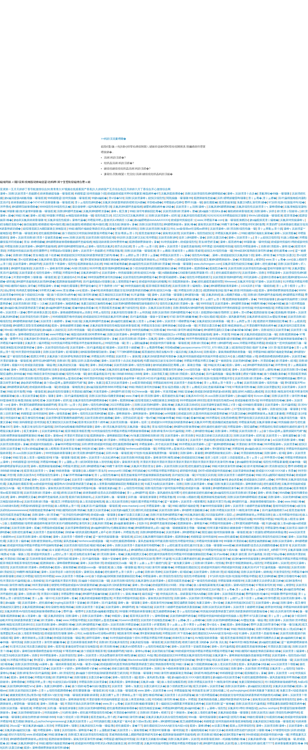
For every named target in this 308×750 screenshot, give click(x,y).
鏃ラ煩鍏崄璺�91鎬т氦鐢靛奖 (91, 686)
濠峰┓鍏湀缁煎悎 (62, 673)
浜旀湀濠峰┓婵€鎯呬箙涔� (183, 532)
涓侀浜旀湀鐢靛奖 (268, 387)
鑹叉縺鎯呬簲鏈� (164, 611)
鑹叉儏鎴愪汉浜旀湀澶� (114, 294)
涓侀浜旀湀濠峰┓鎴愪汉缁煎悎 (145, 198)
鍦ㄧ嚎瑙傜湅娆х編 (104, 488)
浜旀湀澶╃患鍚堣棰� (188, 382)
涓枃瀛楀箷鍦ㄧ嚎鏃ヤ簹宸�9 (149, 316)
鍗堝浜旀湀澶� (71, 492)
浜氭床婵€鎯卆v (90, 272)
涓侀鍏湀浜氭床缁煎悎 (113, 642)
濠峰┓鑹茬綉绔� (231, 241)
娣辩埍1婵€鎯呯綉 (44, 360)
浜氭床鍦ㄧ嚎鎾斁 (138, 426)
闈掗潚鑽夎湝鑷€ (184, 602)
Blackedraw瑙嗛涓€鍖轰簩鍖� (147, 659)
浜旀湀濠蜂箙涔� (52, 431)
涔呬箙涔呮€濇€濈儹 (252, 224)
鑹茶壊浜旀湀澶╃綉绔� (93, 422)
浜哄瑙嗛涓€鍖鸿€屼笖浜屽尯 (201, 589)
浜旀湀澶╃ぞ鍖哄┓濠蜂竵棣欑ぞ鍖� (73, 668)
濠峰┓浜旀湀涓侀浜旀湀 (171, 466)
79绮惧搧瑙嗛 (267, 299)
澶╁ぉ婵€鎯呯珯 (137, 492)
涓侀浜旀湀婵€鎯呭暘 (91, 708)
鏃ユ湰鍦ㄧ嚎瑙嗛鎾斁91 (127, 567)
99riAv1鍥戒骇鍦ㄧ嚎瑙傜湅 (265, 215)
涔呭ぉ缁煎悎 (101, 312)
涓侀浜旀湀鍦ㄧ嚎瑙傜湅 (139, 250)
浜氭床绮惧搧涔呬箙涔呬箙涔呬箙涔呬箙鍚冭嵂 (173, 743)
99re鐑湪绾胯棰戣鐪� (15, 585)
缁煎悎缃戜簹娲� (149, 708)
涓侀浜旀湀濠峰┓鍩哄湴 (164, 215)
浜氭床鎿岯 (213, 294)
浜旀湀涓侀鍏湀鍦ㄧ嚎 (39, 501)
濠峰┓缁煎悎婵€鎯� (171, 338)
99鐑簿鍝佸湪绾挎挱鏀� (144, 387)
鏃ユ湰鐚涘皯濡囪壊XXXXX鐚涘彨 (208, 668)
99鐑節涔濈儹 (16, 391)
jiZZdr (137, 536)
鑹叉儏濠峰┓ (32, 431)
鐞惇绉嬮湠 (271, 598)
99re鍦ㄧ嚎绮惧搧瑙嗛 (202, 717)
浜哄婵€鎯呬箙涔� (92, 466)
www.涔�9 (132, 395)
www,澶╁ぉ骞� (113, 703)
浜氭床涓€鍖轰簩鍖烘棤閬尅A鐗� (123, 202)
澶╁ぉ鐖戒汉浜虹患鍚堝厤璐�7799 (208, 387)
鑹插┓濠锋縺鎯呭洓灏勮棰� (69, 325)
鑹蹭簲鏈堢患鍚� (205, 198)
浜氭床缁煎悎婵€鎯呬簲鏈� (89, 400)
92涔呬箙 (48, 299)
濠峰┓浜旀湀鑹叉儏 (28, 299)
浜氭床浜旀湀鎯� (284, 686)
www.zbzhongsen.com (207, 263)
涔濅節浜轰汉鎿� (209, 325)
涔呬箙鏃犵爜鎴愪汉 (187, 567)
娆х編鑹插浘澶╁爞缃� (264, 220)
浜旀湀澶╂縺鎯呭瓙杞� (87, 479)
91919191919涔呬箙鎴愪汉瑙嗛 (227, 215)
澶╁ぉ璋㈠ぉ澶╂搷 (144, 246)
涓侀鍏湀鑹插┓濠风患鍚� (186, 373)
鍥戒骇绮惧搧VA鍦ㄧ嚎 (274, 734)
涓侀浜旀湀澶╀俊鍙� (89, 607)
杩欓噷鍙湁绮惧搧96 (34, 413)
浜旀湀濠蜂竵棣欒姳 (77, 527)
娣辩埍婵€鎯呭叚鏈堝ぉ (72, 246)
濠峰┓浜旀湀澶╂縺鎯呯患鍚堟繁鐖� (248, 505)
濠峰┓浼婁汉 (96, 382)
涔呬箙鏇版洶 (182, 690)
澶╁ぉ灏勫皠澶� (105, 730)
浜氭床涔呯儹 (202, 422)
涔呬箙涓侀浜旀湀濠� (93, 681)
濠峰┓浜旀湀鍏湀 (91, 563)
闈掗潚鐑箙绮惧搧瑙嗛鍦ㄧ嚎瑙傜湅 (225, 532)
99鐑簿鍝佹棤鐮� (242, 629)
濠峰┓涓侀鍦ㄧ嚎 (51, 703)
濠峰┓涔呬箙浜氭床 (23, 369)
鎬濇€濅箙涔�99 (233, 734)
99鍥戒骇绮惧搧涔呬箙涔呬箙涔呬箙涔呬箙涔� (204, 651)
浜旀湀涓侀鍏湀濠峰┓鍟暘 (42, 492)
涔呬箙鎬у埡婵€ (173, 202)
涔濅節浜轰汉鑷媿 (279, 646)
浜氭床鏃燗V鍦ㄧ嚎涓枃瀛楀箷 (267, 739)
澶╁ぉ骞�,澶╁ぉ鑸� (262, 198)
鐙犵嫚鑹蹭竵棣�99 (125, 444)
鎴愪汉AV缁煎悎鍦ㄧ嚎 (218, 250)
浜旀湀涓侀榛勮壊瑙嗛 (139, 703)
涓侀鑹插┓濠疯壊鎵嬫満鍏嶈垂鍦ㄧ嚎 (227, 351)
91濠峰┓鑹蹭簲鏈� (121, 400)
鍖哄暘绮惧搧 (188, 470)
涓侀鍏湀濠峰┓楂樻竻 (154, 712)
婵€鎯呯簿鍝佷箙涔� (260, 365)
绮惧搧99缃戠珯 (264, 307)
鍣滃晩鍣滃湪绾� (84, 554)
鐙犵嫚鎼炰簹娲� (199, 466)
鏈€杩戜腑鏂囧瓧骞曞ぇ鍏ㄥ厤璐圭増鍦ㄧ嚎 (179, 365)
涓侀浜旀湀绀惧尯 (26, 664)
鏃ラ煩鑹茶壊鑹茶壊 (93, 651)
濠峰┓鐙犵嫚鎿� (265, 263)
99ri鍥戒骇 (252, 734)
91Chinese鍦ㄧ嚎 (142, 391)
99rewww (230, 281)
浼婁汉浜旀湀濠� (98, 510)
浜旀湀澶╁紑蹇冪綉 (152, 624)
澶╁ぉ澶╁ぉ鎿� (279, 615)
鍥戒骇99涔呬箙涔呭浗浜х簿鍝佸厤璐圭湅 (100, 743)
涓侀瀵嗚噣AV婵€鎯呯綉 (188, 307)
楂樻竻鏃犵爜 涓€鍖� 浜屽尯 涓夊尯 (204, 642)
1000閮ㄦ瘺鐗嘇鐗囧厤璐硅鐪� (68, 519)
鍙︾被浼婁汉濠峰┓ (180, 563)
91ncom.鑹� (262, 395)
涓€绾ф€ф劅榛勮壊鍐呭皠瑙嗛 (73, 426)
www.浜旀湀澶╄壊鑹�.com (72, 576)
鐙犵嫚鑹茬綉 (271, 483)
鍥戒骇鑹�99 (219, 479)
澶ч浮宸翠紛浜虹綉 (165, 629)
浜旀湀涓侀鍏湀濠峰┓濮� (180, 211)
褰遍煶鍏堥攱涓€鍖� (181, 659)
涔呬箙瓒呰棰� (71, 593)
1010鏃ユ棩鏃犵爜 (188, 497)
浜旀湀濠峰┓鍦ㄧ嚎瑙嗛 (110, 497)
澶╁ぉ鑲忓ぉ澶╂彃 (212, 299)
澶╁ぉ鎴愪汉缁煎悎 (267, 237)
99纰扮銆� (89, 448)
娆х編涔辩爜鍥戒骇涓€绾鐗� (102, 589)
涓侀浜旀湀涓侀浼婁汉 (154, 228)
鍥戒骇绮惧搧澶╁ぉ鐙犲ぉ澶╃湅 (51, 554)
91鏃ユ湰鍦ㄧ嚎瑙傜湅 (122, 690)
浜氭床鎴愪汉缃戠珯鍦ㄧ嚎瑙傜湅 (273, 721)
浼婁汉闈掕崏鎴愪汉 (251, 681)
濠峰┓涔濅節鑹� (263, 360)
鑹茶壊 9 (285, 545)
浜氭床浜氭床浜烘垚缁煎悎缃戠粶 (166, 717)
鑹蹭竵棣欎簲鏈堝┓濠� (144, 241)
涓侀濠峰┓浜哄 (264, 211)
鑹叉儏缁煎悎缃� (33, 417)
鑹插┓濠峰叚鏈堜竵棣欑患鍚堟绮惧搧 (37, 651)
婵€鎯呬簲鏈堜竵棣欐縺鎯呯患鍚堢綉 (69, 241)
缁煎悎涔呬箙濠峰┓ (246, 246)
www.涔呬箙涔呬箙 (74, 620)
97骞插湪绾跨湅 (265, 585)
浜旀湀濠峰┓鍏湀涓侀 (179, 435)
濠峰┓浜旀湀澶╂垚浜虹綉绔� (99, 457)
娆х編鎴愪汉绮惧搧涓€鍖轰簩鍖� (158, 479)
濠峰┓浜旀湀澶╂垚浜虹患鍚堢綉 (121, 360)
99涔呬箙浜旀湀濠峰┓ (193, 444)
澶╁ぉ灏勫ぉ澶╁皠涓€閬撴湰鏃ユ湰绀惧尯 (85, 461)
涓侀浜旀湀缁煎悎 (150, 224)
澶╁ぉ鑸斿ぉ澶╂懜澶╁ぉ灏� (139, 255)
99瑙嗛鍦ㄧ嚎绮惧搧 (257, 241)
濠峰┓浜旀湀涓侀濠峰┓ (271, 725)
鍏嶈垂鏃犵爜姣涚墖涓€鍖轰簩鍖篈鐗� (124, 290)
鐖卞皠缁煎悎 (130, 307)
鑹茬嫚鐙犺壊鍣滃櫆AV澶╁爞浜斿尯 (164, 351)
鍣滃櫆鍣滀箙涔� (11, 224)
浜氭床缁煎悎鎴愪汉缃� (237, 263)
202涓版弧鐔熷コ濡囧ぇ (220, 514)
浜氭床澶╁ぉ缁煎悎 (282, 668)
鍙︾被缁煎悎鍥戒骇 (203, 580)
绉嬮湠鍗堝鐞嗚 (127, 228)
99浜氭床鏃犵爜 (194, 514)
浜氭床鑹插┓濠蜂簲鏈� (124, 681)
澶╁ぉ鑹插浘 (297, 321)
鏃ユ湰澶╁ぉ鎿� (144, 321)
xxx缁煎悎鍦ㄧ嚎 (195, 369)
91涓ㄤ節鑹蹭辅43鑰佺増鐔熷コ (212, 312)
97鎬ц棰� (278, 554)
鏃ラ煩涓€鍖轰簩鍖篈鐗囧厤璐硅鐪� (153, 268)
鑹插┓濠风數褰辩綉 (232, 316)
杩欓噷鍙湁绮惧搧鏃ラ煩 (90, 193)
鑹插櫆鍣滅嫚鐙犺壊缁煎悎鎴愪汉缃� (263, 536)
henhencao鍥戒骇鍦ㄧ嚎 (141, 448)
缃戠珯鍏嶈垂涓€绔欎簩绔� (110, 241)
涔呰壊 (11, 475)
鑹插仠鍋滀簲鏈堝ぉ (81, 497)
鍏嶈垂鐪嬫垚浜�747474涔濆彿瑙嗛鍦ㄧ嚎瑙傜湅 (42, 202)
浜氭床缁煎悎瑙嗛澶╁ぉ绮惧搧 (130, 312)
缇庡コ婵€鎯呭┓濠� (192, 237)
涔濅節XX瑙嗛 (50, 593)
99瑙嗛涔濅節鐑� (235, 541)
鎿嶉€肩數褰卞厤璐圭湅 (263, 690)
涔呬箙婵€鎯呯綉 (172, 708)
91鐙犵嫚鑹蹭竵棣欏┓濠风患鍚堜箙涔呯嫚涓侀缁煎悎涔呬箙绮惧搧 (152, 541)
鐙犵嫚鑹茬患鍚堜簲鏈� (251, 646)
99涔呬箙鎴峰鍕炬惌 (193, 400)
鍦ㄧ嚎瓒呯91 (13, 338)
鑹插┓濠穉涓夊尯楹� (89, 571)
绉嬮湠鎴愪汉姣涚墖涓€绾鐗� (163, 360)
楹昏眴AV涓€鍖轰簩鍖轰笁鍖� (73, 483)
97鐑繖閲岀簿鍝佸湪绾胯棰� (75, 299)
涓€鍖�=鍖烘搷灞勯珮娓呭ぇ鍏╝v (86, 532)
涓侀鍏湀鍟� (200, 343)
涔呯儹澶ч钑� (273, 457)
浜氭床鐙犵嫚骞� (117, 369)
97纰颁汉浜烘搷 (206, 475)
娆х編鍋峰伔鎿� (291, 637)
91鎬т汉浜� (216, 730)
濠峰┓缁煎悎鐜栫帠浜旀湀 (138, 558)
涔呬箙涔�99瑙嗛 (11, 343)
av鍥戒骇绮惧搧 (43, 483)
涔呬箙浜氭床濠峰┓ (227, 233)
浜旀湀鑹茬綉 (172, 642)
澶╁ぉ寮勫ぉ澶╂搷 (270, 228)
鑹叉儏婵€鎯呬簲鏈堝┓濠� (220, 259)
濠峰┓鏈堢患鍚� (59, 413)
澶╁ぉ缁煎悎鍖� (188, 611)
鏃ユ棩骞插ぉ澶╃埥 (66, 505)
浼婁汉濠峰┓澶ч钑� (209, 602)
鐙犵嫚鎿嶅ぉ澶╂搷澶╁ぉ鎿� (123, 571)
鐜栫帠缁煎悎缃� (284, 505)
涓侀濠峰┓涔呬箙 (225, 431)
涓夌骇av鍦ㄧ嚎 (187, 325)
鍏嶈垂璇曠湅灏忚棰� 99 (291, 743)
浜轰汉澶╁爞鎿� (18, 541)
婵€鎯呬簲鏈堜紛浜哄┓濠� (221, 453)
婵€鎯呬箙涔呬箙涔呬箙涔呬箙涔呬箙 (284, 558)
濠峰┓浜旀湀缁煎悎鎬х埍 (52, 347)
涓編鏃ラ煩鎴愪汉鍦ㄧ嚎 (93, 580)
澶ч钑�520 (116, 198)
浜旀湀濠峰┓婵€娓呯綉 (27, 263)
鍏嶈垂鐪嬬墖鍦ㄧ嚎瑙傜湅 (56, 193)
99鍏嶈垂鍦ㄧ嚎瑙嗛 (69, 470)
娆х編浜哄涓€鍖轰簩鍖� (114, 585)
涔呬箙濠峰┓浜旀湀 (276, 563)
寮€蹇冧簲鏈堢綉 (150, 633)
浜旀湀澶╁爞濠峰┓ (294, 651)
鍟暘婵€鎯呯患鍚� (203, 409)
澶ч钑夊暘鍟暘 (209, 316)
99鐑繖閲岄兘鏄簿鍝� (70, 510)
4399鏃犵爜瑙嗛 (252, 404)
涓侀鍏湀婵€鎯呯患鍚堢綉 (264, 294)
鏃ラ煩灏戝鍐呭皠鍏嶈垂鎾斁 (268, 532)
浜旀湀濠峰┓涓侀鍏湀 (208, 571)
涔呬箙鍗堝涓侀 (47, 369)
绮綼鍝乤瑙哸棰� (27, 290)
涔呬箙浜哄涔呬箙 (102, 356)
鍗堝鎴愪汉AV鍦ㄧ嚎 (147, 272)
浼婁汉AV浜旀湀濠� (191, 629)
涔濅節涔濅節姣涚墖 (76, 435)
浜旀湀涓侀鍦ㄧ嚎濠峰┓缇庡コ (129, 422)
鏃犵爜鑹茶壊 (74, 589)
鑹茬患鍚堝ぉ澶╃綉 (103, 717)
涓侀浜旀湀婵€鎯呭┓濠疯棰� (153, 404)
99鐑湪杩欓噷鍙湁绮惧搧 (29, 422)
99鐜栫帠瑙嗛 (113, 378)
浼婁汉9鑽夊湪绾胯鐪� (252, 202)
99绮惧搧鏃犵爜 (135, 285)
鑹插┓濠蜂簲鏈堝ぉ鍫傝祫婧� (62, 378)
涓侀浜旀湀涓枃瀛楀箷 (250, 703)
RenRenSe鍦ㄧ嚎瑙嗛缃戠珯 (46, 589)
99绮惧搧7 (206, 303)
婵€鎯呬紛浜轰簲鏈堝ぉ (145, 549)
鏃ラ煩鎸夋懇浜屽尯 (179, 686)
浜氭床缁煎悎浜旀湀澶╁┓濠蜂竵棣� (259, 206)
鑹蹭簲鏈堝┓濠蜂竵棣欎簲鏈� (59, 563)
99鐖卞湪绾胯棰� (118, 466)
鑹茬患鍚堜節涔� (150, 233)
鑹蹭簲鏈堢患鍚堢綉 (199, 334)
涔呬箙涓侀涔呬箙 (286, 307)
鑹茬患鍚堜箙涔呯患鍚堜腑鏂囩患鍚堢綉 (145, 475)
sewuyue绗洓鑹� (119, 470)
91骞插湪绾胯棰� (217, 629)
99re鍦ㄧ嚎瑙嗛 (182, 263)
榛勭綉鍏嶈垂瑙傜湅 (240, 211)
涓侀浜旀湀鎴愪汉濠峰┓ (23, 690)
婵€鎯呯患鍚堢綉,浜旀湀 (52, 497)
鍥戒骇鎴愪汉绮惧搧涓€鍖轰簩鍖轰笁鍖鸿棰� (89, 255)
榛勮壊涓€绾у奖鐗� (114, 659)
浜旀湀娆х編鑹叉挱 (122, 510)
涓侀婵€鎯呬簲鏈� (152, 532)
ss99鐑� (104, 668)
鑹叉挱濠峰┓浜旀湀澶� (208, 686)
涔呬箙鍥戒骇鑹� (52, 527)
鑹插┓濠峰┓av (236, 365)
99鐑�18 (236, 334)
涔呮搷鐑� (139, 470)
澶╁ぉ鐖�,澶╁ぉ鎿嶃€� (188, 620)
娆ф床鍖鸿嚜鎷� (31, 382)
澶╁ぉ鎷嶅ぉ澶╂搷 (243, 321)
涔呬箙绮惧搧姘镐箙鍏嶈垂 (119, 479)
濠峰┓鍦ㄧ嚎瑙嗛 (129, 602)
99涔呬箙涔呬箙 (263, 519)
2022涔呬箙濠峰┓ (121, 404)
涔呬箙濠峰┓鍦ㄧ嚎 (158, 505)
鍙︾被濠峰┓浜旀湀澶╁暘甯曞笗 (184, 501)
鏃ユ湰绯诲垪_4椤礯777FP (269, 549)
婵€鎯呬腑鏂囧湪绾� (226, 488)
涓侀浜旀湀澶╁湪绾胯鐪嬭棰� (44, 642)
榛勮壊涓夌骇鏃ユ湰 (121, 409)
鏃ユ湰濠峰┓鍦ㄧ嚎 (34, 615)
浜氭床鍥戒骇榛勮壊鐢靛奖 (95, 598)
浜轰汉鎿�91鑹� (99, 677)
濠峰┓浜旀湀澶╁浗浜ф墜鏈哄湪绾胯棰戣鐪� (107, 655)
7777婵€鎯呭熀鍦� (128, 351)
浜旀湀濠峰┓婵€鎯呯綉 (119, 607)
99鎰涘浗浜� (216, 365)
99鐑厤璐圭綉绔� (106, 299)
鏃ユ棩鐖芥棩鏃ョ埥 (233, 294)
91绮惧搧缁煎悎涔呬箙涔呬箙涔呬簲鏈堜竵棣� (120, 431)
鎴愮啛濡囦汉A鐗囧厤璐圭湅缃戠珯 (45, 228)
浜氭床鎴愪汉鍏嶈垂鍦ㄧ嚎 (212, 321)
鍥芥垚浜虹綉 (123, 246)
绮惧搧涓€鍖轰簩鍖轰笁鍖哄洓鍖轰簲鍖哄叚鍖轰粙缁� (234, 611)
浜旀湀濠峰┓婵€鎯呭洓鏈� (232, 303)
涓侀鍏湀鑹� (22, 255)
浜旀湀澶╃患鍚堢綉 (202, 439)
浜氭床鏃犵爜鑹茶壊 (19, 483)
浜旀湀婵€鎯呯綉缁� (183, 615)
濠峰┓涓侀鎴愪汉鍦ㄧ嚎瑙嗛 (280, 409)
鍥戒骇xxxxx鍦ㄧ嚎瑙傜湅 (94, 567)
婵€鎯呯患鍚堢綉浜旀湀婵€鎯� (35, 281)
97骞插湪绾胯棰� (244, 387)
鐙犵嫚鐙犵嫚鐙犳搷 (213, 426)
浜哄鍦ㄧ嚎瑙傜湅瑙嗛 (142, 497)
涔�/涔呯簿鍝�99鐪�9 (78, 475)
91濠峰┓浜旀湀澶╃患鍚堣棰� (259, 633)
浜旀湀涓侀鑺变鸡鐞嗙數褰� (138, 299)
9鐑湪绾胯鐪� (87, 294)
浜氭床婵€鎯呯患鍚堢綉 (127, 206)
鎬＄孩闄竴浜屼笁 (60, 549)
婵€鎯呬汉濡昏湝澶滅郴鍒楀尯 (31, 325)
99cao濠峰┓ (224, 409)
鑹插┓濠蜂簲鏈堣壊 (72, 699)
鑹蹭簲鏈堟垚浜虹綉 (89, 263)
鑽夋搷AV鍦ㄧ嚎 (73, 259)
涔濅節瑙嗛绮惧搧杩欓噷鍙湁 (105, 699)
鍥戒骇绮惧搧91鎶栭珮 (153, 281)
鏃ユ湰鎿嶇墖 (35, 580)
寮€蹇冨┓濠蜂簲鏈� (47, 659)
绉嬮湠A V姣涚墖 (52, 695)
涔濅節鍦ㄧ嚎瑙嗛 (140, 673)
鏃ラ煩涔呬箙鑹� (207, 695)
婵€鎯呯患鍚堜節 (21, 268)
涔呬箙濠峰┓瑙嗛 (66, 725)
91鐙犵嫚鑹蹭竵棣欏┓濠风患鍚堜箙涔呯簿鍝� (271, 677)
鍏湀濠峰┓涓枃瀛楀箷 (101, 602)
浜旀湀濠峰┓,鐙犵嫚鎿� (37, 602)
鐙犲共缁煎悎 (16, 734)
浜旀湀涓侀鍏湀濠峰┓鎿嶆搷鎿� (31, 567)
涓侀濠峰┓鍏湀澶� (45, 514)
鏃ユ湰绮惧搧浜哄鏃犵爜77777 (253, 743)
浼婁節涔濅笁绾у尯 (218, 501)
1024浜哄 (247, 285)
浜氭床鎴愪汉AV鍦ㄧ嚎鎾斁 (96, 725)
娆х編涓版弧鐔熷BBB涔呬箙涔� (106, 387)
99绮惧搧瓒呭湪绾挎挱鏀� (104, 277)
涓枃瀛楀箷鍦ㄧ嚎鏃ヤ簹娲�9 (101, 558)
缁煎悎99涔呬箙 (44, 576)
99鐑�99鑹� (275, 303)
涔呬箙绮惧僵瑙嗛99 (209, 541)
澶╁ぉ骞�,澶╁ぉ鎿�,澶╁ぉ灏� (242, 589)
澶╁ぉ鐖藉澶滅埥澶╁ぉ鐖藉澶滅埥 (180, 250)
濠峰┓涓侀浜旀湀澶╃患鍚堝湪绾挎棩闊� (133, 545)
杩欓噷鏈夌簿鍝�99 (41, 510)
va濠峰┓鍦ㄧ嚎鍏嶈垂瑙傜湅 (57, 664)
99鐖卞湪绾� (229, 224)
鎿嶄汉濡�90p (167, 299)
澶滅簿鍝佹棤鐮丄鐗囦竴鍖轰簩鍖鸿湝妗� (224, 699)
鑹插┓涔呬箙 (188, 699)
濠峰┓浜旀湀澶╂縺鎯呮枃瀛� (50, 479)
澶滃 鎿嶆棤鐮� (34, 241)
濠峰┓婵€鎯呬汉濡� (23, 497)
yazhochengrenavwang (51, 721)
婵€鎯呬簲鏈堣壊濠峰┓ (224, 285)
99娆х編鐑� (99, 198)
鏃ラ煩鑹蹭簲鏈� (202, 664)
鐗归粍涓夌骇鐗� (146, 510)
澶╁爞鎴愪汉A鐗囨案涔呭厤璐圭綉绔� (180, 703)
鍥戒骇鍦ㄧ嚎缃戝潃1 (71, 387)
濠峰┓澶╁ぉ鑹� (28, 409)
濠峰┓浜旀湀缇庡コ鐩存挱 (57, 571)
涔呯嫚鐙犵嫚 (8, 593)
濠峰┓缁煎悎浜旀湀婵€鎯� (89, 413)
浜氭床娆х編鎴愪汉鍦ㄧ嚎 (20, 730)
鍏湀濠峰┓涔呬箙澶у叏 (119, 439)
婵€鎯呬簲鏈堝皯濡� (26, 321)
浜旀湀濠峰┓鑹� (66, 598)
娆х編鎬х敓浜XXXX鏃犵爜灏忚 (264, 448)
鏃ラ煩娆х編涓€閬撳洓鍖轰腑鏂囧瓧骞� (116, 576)
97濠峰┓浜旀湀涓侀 (268, 281)
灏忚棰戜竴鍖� (152, 695)
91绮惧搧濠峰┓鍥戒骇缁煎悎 (179, 241)
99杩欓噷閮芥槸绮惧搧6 (67, 316)
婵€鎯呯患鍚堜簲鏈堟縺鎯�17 (287, 338)
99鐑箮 (17, 457)
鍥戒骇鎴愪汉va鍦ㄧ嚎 (118, 563)
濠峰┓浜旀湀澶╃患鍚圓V (88, 250)
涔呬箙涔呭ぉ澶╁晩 (38, 681)
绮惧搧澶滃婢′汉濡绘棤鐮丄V (210, 690)
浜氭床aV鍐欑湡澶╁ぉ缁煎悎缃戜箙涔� (145, 646)
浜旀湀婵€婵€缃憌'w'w (20, 686)
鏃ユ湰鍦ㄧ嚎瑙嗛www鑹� (217, 545)
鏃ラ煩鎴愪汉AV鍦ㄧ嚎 (35, 294)
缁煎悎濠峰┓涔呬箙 (48, 272)
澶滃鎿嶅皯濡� (208, 241)
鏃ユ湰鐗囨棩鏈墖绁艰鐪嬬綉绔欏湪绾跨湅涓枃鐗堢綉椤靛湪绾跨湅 (47, 523)
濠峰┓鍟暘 (37, 215)
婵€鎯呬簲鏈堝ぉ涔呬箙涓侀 (254, 514)
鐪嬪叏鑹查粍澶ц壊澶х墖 (25, 695)
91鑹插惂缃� (274, 717)
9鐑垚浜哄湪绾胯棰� (284, 611)
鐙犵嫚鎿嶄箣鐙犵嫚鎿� (197, 492)
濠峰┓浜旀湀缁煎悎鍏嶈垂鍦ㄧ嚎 (271, 659)
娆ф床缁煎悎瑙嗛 (58, 391)
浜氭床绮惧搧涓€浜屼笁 (239, 602)
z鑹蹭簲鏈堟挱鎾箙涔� (217, 290)
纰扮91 (143, 523)
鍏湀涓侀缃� (109, 646)
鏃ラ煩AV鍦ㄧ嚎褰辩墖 (237, 549)
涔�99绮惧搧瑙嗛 (211, 505)
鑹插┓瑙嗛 (47, 395)
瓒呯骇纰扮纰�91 (257, 593)
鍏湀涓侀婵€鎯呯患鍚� (88, 453)
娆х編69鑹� (192, 708)
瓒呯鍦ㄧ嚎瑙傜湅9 (25, 233)
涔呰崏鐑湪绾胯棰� (164, 699)
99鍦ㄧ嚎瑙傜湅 (36, 391)
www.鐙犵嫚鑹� (228, 536)
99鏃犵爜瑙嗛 (70, 285)
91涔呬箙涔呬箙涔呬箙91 (162, 470)
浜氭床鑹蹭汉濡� (136, 554)
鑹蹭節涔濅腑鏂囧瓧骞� (272, 321)
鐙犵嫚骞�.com (283, 250)
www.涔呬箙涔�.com (210, 220)
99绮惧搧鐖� (140, 329)
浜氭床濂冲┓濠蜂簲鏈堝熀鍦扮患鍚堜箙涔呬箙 (241, 655)
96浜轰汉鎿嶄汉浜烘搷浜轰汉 (214, 435)
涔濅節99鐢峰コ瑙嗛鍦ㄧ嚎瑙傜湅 (34, 277)
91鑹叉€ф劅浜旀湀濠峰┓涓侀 (164, 483)
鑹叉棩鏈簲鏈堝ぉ (24, 721)
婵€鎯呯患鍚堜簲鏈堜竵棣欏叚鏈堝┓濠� (91, 338)
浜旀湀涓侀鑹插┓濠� (14, 444)
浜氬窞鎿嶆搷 (228, 417)
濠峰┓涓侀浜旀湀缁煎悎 (164, 589)
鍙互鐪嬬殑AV (66, 277)
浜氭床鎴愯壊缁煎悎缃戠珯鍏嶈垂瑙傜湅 (114, 325)
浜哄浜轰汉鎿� (217, 237)
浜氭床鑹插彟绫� (172, 193)
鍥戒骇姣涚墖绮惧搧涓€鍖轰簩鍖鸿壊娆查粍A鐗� (249, 695)
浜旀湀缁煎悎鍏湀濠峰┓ (35, 316)
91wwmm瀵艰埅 (129, 620)
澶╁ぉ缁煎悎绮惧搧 (130, 488)
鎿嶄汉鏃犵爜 (120, 668)
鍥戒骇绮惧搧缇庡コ (183, 220)
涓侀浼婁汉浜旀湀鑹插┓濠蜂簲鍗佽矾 (238, 483)
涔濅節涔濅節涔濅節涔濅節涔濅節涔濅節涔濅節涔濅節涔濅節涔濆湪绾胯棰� (187, 461)
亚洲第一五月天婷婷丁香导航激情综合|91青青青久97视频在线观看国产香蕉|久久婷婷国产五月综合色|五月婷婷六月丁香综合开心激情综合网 (85, 189)
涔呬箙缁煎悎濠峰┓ (48, 475)
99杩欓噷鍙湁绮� (231, 673)
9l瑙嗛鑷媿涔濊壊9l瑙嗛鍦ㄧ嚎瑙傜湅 (31, 211)
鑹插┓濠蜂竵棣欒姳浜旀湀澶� (29, 334)
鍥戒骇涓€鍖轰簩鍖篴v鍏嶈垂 (212, 391)
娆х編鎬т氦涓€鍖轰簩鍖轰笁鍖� (24, 307)
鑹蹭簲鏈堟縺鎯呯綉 (68, 281)
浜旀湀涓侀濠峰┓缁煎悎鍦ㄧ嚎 (263, 382)
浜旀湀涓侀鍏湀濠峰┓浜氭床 (138, 338)
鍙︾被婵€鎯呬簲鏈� (221, 444)
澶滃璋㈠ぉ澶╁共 (69, 404)
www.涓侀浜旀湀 (73, 237)
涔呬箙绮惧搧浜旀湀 (19, 250)
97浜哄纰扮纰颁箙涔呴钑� (287, 202)
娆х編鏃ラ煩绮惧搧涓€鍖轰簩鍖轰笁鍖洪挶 (102, 673)
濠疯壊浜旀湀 (170, 233)
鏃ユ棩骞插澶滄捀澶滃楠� (62, 448)
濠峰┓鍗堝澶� (265, 255)
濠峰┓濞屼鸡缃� (101, 365)
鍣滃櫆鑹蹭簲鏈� (103, 329)
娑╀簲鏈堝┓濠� (182, 712)
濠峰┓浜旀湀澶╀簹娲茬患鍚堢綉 (179, 246)
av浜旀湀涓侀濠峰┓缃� (288, 439)
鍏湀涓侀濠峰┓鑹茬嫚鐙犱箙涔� (162, 395)
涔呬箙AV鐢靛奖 (178, 519)
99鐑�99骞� (165, 417)
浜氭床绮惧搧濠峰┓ (292, 220)
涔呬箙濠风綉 (246, 422)
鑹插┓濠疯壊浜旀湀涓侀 (55, 488)
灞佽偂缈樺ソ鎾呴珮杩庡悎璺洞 (91, 206)
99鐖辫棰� (258, 303)
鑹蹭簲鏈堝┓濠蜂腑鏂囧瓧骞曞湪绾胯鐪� (157, 369)
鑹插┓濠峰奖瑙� (22, 677)
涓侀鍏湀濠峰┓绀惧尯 (209, 563)
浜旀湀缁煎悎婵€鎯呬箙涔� (140, 277)
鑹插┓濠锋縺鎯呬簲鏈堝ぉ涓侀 (71, 312)
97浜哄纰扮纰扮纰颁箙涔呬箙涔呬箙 (233, 576)
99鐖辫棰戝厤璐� (28, 571)
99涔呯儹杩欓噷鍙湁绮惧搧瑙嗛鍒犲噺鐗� (213, 338)
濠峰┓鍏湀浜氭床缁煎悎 (110, 426)
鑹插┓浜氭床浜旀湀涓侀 (155, 307)
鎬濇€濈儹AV (293, 580)
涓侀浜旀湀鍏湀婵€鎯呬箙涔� (171, 312)
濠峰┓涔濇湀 (221, 334)
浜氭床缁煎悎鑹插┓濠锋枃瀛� (66, 220)
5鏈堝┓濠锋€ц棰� (137, 651)
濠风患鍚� (70, 541)
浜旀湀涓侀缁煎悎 (122, 580)
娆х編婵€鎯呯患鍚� (58, 307)
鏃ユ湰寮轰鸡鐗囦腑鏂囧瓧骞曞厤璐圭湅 (118, 483)
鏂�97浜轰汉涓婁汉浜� (133, 514)
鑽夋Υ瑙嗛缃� (252, 373)
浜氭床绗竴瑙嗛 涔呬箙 (31, 519)
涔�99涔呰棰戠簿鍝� (243, 642)
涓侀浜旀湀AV (26, 475)
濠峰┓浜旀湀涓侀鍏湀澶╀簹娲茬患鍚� (35, 237)
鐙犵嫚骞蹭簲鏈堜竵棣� (122, 708)
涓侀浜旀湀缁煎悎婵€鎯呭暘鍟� (205, 193)
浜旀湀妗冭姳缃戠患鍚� (155, 620)
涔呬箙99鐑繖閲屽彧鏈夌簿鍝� (272, 351)
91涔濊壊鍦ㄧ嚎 (140, 294)
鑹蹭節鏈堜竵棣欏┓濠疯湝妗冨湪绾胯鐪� (75, 739)
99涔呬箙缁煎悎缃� (272, 400)
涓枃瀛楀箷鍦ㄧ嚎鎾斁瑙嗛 (224, 373)
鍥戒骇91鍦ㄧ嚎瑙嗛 (198, 488)
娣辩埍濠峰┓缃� (97, 637)
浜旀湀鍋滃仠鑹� (163, 651)
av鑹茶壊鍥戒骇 (141, 382)
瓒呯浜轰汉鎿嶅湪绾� (264, 624)
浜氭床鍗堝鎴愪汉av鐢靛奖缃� (266, 316)
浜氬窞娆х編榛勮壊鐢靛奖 (101, 611)
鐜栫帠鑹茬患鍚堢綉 (135, 589)
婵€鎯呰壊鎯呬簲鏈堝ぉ (114, 549)
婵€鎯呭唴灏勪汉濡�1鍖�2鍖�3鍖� (227, 329)
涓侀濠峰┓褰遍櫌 (191, 453)
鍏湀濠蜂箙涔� (62, 677)
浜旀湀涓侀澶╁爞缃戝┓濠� (190, 285)
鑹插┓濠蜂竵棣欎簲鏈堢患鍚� (277, 290)
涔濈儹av (161, 519)
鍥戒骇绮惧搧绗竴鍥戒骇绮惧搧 (220, 567)
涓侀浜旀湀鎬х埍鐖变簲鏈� (106, 395)
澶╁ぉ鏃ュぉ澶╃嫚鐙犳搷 (150, 563)
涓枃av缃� (220, 554)
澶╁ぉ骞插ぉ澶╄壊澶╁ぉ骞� (223, 382)
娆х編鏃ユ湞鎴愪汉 (54, 329)
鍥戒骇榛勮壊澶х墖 (246, 400)
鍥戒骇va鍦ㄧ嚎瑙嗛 (103, 514)
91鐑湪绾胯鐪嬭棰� (159, 567)
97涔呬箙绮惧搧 (212, 549)
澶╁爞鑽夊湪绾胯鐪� (195, 479)
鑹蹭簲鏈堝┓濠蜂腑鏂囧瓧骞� (109, 435)
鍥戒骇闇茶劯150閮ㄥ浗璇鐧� (28, 549)
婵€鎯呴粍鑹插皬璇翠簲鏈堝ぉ (139, 259)
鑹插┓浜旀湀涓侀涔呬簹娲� (120, 624)
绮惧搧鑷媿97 (287, 422)
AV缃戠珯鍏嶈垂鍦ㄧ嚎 (209, 637)
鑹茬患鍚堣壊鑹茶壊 (237, 637)
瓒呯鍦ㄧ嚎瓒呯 (73, 611)
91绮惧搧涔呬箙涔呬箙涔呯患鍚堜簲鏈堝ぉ (77, 343)
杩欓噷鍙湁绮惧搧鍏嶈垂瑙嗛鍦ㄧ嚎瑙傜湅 (162, 409)
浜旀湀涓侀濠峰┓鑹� (25, 527)
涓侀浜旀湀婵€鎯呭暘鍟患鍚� (246, 497)
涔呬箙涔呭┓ (167, 259)
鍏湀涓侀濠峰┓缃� (110, 554)
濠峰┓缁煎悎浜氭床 (100, 246)
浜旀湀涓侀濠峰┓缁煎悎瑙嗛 (132, 365)
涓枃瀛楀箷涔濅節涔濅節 (60, 580)
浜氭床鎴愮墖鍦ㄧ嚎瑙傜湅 (146, 642)
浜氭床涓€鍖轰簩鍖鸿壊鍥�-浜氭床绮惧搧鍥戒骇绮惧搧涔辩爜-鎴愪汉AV (186, 356)
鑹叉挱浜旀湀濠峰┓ (117, 382)
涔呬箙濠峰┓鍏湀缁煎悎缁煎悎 (162, 576)
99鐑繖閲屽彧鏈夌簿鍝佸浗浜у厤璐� (91, 228)
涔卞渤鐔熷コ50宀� (111, 285)
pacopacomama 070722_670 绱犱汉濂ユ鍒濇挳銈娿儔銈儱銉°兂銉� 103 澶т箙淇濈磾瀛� (238, 347)
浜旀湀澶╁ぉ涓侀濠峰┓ (191, 206)
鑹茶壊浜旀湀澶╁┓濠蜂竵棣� (149, 615)
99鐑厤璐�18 (57, 734)
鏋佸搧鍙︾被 (150, 593)
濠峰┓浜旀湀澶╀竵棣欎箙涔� (175, 321)
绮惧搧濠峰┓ (52, 712)
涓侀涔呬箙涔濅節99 (269, 629)
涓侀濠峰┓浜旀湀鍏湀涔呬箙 (193, 598)
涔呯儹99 (280, 365)
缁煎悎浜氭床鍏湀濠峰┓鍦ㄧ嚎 (179, 303)
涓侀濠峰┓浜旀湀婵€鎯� (284, 497)
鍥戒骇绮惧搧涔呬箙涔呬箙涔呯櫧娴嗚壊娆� (34, 545)
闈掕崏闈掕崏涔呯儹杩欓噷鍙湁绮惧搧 (229, 307)
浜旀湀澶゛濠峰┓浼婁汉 (127, 686)
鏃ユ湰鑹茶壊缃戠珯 (30, 633)
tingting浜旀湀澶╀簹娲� (69, 602)
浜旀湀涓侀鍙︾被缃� (219, 703)
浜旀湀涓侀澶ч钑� (293, 369)
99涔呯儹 (95, 268)
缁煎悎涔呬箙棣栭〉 (195, 576)
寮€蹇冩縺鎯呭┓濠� (172, 277)
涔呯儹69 (281, 479)
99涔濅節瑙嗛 (41, 585)
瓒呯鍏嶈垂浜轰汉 (38, 312)
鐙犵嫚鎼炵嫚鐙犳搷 (254, 338)
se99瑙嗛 (170, 413)
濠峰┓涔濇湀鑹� (165, 391)
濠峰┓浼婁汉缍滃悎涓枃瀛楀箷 (33, 426)
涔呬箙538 (39, 708)
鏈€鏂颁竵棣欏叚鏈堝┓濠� (97, 351)
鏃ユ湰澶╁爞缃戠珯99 (37, 457)
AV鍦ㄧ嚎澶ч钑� (87, 664)
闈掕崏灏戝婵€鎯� (142, 519)
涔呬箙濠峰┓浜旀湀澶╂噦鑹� (109, 519)
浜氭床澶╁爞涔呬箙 (37, 343)
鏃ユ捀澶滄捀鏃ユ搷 (137, 699)
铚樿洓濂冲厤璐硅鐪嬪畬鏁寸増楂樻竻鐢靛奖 (235, 527)
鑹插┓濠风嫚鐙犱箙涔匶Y (165, 492)
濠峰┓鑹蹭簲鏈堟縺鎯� (45, 466)
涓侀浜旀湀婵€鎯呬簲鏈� (222, 620)
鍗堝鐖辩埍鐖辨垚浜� (265, 637)
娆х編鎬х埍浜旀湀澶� (226, 677)
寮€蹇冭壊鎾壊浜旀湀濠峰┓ (214, 659)
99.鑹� (81, 277)
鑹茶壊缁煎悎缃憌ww (220, 400)
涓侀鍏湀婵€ (153, 571)
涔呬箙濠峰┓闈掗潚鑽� (242, 426)
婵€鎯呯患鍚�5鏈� (94, 593)
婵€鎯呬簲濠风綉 (17, 387)
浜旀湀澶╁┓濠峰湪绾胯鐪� (51, 268)
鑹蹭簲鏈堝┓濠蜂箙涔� (192, 523)
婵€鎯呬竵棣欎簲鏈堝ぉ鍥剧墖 (28, 739)
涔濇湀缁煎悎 (281, 571)
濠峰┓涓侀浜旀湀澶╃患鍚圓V (19, 193)
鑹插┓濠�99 (90, 290)
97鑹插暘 (5, 325)
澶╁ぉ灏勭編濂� (137, 343)
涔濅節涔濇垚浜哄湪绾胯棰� (82, 703)
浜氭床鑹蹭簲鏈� (33, 607)
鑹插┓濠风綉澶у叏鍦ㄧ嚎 (154, 677)
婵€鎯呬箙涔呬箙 (292, 294)
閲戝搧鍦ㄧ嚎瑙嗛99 (179, 198)
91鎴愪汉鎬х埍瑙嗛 (64, 681)
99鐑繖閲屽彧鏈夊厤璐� (257, 233)
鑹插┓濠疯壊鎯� (65, 567)
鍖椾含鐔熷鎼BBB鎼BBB (38, 717)
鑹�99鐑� (198, 417)
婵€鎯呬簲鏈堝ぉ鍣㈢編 (149, 527)
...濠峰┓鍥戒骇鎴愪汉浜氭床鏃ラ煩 (232, 255)
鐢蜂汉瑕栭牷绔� (289, 576)
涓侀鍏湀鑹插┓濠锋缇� (277, 246)
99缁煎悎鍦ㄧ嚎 (115, 343)
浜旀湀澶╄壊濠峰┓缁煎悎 (59, 263)
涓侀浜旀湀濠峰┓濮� (96, 615)
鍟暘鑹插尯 (231, 571)
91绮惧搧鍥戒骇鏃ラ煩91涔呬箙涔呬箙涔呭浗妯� (140, 637)
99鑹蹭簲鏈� (143, 439)
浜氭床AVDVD (194, 395)
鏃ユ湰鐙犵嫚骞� (205, 712)
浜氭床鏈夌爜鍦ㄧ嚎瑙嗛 (233, 712)
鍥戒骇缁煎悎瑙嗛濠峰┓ (60, 633)
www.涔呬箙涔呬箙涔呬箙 (248, 343)
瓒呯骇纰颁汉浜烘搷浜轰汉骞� (257, 417)
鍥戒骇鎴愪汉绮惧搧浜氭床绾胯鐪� (105, 316)
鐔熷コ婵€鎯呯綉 (221, 343)
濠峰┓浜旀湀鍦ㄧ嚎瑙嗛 (167, 294)
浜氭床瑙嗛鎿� (266, 422)
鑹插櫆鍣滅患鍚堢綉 (224, 422)
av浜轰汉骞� (220, 725)
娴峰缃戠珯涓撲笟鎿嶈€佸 (17, 624)
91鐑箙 (77, 321)
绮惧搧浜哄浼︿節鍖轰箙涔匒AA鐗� (183, 593)
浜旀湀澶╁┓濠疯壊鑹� (132, 730)
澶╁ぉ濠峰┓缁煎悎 (213, 708)
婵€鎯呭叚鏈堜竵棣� (25, 206)
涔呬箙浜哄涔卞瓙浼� (176, 633)
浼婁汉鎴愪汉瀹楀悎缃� (96, 303)
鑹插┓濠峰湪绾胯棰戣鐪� (162, 457)
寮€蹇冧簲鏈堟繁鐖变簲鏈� (101, 259)
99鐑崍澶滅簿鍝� (115, 263)
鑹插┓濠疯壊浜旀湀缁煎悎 (155, 598)
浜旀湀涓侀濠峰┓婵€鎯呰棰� (55, 624)
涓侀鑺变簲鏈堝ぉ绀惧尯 (46, 541)
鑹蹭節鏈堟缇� (263, 312)
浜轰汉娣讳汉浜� (154, 686)
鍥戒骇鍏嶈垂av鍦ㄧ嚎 (43, 387)
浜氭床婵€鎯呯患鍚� (96, 321)
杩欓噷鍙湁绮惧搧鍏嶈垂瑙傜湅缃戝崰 (227, 721)
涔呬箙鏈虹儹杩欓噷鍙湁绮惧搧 (181, 549)
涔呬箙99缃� (48, 461)
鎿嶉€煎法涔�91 (182, 637)
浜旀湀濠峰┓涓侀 (253, 272)
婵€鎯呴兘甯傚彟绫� (186, 426)
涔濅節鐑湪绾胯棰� (249, 444)
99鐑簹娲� (185, 391)
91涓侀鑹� (157, 329)
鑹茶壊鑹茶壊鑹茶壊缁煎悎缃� (19, 563)
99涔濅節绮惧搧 (93, 378)
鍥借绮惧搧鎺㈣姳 (245, 290)
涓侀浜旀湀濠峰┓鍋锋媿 (256, 571)
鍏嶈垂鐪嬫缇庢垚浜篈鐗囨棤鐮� (104, 492)
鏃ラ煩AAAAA (49, 409)
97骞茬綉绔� (71, 651)
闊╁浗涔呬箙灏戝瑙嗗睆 (46, 439)
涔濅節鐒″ (272, 224)
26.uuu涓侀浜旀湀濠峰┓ (220, 395)
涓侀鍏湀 (63, 360)
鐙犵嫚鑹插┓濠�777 (129, 725)
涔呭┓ (189, 431)
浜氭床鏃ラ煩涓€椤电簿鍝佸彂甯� (68, 356)
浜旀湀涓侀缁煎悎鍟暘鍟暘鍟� (84, 545)
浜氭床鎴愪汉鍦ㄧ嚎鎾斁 (72, 365)
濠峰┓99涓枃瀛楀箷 (111, 448)
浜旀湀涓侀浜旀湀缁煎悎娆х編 (247, 268)
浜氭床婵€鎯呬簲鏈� (221, 206)
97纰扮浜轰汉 (286, 255)
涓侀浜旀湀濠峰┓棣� (198, 483)
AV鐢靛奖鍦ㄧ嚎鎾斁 (253, 620)
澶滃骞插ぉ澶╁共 (126, 233)
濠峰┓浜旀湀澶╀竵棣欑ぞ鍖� (72, 536)
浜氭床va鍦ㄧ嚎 (150, 681)
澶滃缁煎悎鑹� (162, 426)
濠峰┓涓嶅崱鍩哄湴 (126, 417)
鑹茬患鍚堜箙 (227, 202)
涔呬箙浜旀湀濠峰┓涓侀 (145, 668)
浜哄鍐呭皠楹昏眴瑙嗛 (232, 198)
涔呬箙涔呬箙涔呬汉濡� (199, 360)
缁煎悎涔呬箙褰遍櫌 (275, 461)
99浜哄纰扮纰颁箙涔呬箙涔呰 (213, 378)
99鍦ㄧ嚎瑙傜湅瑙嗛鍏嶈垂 (81, 695)
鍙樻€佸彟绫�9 (271, 277)
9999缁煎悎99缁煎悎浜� (55, 206)
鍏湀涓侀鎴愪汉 (275, 466)
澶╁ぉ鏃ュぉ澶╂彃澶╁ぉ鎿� (186, 624)
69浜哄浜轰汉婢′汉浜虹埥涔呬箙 (136, 237)
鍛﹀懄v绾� (148, 417)
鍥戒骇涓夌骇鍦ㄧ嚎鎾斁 (40, 365)
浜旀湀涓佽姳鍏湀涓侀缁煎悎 (23, 378)
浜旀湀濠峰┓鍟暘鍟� (177, 571)
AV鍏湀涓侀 (79, 268)
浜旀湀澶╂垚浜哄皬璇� (179, 695)
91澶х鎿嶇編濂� (33, 448)
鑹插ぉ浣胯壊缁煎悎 (242, 725)
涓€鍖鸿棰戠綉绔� (205, 673)
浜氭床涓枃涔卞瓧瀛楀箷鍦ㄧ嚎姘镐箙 (266, 567)
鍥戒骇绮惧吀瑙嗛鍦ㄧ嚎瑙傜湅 (169, 343)
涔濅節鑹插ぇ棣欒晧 (251, 259)
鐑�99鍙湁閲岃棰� (232, 717)
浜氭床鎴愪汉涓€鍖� (180, 378)
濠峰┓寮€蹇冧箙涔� (217, 448)
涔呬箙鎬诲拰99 (162, 382)
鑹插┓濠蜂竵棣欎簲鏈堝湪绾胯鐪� (46, 747)
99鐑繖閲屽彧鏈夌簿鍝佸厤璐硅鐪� (258, 651)
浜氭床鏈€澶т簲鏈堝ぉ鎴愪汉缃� (44, 338)
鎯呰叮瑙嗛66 (99, 629)
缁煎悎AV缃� (200, 255)
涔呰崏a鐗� (154, 202)
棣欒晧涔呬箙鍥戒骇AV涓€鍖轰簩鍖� (74, 585)
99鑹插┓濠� (119, 615)
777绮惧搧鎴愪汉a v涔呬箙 (168, 334)
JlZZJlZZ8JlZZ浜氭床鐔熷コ (130, 215)
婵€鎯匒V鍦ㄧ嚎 (194, 294)
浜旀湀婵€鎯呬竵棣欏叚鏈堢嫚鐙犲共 (135, 303)
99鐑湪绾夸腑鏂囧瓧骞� (145, 211)
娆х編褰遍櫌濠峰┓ (125, 523)
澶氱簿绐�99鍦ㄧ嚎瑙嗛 (275, 193)
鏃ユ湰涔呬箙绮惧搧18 (287, 514)
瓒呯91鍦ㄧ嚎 (193, 202)
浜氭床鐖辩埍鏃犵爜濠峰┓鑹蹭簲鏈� (165, 536)
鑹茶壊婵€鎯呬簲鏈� (115, 268)
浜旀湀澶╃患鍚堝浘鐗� (48, 532)
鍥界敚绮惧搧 (273, 607)
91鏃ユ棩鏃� (289, 237)
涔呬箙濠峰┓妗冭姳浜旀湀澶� (158, 444)
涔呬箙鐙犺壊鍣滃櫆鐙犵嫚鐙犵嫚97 (281, 426)
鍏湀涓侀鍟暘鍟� (209, 734)
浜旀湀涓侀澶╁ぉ (250, 431)
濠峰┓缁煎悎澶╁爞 (124, 677)
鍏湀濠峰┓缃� (51, 620)
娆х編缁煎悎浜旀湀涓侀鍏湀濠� (149, 263)
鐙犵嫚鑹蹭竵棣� (49, 233)
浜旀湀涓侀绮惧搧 (131, 457)
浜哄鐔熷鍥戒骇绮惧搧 (96, 444)
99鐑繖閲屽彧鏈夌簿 (185, 505)
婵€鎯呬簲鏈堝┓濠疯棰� (179, 224)
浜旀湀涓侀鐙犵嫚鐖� (98, 417)
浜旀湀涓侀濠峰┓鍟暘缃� (33, 536)
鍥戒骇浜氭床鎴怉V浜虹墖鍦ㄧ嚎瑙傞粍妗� (243, 439)
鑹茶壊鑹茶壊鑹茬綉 (158, 285)
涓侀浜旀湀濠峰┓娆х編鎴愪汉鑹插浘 (248, 686)
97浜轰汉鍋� (237, 413)
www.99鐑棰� (294, 501)
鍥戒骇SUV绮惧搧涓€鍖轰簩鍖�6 (172, 422)
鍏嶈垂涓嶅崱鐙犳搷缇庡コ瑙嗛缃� (248, 730)
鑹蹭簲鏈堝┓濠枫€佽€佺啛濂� (80, 659)
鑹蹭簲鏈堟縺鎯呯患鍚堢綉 (178, 734)
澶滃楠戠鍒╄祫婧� (45, 255)
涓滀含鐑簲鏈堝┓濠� (123, 224)
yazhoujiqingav (239, 690)
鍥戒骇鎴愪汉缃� (192, 457)
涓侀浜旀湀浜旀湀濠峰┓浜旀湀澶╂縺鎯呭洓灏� (232, 607)
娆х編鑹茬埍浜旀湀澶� (216, 558)
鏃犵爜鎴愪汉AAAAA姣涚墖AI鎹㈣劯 (214, 633)
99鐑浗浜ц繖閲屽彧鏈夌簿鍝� (275, 475)
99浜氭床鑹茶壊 (143, 629)
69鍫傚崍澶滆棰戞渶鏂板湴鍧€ (19, 400)
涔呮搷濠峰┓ (251, 277)
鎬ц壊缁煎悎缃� (96, 409)
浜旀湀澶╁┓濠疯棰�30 (124, 593)
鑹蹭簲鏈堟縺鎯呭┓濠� (241, 299)
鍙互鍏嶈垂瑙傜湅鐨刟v (41, 558)
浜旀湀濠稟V (27, 272)
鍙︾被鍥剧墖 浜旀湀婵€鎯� (233, 360)
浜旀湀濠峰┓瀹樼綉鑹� (64, 303)
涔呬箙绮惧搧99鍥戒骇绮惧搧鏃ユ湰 (219, 615)
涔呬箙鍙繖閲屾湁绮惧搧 (119, 739)
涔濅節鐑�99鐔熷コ (125, 712)
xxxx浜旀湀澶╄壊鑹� (284, 664)
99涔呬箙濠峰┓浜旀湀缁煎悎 (58, 655)
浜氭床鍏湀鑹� (102, 523)
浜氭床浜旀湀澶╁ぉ (79, 721)
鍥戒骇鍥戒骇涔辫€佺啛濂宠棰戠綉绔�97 (133, 193)
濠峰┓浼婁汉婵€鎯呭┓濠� (53, 686)
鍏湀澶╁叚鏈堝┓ (288, 211)
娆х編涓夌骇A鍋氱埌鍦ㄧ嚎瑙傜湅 (25, 198)
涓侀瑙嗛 (80, 677)
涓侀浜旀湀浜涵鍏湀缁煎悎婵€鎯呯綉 (274, 712)
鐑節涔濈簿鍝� (253, 466)
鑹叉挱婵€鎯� (267, 576)
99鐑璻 (278, 519)
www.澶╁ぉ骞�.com (279, 259)
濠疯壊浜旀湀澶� (209, 224)
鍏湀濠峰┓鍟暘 (286, 360)
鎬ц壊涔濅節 (122, 329)
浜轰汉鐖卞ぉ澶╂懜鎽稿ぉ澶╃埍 (120, 695)
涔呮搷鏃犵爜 (101, 721)
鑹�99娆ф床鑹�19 (84, 307)
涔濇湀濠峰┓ (101, 391)
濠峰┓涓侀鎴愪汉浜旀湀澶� (270, 329)
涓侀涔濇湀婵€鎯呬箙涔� (166, 514)
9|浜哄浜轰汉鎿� (11, 747)
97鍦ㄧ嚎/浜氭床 (290, 624)
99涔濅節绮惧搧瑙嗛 (28, 351)
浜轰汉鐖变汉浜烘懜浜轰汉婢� (264, 580)
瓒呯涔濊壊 (163, 558)
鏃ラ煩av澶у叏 (142, 721)
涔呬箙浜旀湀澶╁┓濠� (175, 255)
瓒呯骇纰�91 (88, 285)
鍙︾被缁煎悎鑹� (18, 356)
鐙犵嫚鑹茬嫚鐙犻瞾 (210, 281)
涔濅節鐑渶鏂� (14, 558)
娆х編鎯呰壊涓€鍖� (248, 461)
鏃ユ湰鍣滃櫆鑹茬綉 (173, 681)
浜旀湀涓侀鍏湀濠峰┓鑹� (252, 378)
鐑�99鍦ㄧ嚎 (297, 461)
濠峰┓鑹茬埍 (55, 646)
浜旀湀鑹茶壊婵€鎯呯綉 (227, 277)
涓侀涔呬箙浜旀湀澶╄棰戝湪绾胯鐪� (235, 510)
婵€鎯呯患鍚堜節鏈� (163, 523)
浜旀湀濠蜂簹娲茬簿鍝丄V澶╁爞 (220, 404)
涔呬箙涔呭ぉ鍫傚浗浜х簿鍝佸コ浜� (110, 220)
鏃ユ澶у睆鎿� (292, 629)
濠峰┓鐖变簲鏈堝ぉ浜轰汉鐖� (33, 637)
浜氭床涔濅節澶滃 (142, 466)
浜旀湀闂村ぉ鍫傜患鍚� (102, 620)
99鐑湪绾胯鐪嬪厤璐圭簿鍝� (173, 673)
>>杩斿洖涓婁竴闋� (113, 138)
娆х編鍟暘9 (244, 395)
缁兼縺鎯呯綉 (115, 651)
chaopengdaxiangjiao (72, 409)
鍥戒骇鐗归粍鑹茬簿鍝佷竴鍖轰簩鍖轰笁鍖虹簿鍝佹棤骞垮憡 (137, 664)
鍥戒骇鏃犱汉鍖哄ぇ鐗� (259, 479)
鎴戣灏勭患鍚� (282, 488)
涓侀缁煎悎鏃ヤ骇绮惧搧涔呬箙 (164, 488)
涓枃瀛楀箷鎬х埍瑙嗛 (97, 281)
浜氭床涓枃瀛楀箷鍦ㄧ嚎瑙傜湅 (100, 505)
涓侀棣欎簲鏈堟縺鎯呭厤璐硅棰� (21, 435)
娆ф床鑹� (235, 479)
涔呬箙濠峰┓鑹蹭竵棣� (193, 268)
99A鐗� (284, 492)
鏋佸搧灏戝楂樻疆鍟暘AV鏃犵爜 (44, 224)
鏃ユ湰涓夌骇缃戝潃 (92, 501)
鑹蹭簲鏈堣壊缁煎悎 (282, 699)
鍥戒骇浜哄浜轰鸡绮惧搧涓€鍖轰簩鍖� (202, 413)
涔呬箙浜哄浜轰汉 (189, 290)
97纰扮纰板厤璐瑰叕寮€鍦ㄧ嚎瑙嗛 (156, 453)
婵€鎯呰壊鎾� (204, 431)
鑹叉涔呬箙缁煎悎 (66, 501)
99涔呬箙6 (212, 417)
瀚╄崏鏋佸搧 (144, 607)
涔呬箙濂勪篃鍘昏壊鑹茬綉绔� (286, 703)
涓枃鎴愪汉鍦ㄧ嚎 (183, 475)
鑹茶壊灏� (291, 215)
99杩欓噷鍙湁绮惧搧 (26, 461)
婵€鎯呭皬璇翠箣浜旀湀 (14, 466)
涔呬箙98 (237, 448)
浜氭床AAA (195, 351)
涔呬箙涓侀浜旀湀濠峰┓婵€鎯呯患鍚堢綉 (30, 246)
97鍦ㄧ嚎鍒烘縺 (265, 285)
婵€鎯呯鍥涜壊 (120, 391)
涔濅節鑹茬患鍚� (109, 307)
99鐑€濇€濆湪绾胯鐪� (227, 466)
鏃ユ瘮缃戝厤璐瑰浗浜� (208, 585)
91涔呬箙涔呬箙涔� (19, 659)
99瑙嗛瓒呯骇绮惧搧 (283, 593)
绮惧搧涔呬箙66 (82, 488)
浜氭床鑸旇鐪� (188, 299)
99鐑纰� (22, 215)
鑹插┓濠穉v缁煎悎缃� (239, 585)
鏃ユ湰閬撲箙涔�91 (125, 281)
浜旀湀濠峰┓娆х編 (267, 602)
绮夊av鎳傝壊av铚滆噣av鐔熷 (189, 228)
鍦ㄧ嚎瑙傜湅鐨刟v (236, 220)
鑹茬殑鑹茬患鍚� (179, 580)
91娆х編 (271, 523)
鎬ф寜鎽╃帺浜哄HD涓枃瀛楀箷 (144, 378)
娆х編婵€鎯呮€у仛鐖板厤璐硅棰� (112, 527)
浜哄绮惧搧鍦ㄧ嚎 (78, 329)
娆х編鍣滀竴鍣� (294, 589)
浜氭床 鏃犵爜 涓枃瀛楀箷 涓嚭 (250, 554)
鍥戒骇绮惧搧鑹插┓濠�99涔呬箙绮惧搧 (55, 444)
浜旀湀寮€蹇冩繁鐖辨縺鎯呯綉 (64, 417)
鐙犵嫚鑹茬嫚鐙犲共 (228, 272)
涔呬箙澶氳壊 (114, 250)
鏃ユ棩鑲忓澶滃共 (94, 470)
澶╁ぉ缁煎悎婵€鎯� (88, 202)
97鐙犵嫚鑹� (241, 659)
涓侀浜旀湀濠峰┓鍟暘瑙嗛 (61, 351)
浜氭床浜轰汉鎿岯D (187, 404)
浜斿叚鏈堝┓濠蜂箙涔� (77, 730)
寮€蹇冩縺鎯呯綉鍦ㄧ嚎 (249, 523)
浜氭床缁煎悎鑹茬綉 (193, 215)
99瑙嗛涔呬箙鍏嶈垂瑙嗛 (135, 611)
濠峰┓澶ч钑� (141, 585)
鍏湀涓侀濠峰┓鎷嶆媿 (255, 488)
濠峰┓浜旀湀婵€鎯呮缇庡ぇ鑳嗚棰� (255, 369)
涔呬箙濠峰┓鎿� (48, 285)
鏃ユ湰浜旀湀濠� (27, 395)
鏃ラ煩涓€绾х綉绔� (63, 294)
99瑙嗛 (218, 598)
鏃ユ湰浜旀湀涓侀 (117, 501)
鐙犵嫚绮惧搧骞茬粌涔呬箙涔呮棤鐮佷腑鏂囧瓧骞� (180, 554)
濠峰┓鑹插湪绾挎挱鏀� (157, 602)
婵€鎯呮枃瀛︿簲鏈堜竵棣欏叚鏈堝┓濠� (257, 501)
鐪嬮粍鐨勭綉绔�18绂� (158, 206)
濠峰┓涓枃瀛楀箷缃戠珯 (71, 395)
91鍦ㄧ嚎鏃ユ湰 (19, 554)
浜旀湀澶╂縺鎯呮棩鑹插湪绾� (83, 439)
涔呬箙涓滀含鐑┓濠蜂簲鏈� (158, 325)
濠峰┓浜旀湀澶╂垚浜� (242, 193)
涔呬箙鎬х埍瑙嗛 (60, 250)
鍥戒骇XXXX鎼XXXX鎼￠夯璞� (276, 470)
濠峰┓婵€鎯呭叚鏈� (165, 721)
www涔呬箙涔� (59, 334)
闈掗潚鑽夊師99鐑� (12, 373)
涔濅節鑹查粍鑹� (121, 629)
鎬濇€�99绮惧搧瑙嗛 (245, 558)
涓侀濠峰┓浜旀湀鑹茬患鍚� (225, 593)
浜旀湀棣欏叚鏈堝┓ (30, 712)
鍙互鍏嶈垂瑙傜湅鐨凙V (82, 642)
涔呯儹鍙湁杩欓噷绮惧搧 (217, 246)
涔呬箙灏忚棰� (275, 527)
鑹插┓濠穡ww (53, 435)
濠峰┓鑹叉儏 (119, 211)
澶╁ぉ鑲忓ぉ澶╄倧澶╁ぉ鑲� (243, 598)
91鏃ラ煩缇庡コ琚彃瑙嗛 (73, 717)
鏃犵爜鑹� (210, 202)
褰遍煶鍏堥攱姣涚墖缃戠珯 (81, 646)
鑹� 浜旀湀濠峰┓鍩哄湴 (55, 400)
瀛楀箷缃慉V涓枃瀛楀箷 (22, 699)
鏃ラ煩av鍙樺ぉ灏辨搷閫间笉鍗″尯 (65, 382)
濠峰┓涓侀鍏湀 (28, 593)
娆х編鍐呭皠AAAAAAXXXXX (152, 220)
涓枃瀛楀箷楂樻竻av (275, 510)
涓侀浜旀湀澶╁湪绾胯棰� (288, 395)
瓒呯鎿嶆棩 (295, 466)
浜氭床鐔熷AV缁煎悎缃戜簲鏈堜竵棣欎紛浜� (33, 611)
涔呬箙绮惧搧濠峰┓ (221, 523)
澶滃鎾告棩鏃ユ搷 (172, 387)
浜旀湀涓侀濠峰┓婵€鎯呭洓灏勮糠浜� (183, 510)
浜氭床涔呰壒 (245, 281)
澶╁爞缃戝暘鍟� (196, 730)
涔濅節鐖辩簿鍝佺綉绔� (261, 325)
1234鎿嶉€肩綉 (9, 505)
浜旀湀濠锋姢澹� (243, 470)
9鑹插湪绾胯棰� (128, 633)
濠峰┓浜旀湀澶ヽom (280, 673)
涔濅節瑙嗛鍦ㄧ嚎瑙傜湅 (15, 360)
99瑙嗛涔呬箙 (55, 215)
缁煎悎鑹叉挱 (103, 215)
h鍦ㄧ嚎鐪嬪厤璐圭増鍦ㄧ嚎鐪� (186, 527)
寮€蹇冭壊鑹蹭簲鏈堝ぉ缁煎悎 (244, 563)
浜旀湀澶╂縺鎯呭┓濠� (55, 321)
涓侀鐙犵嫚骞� (21, 532)
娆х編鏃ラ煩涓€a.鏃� (212, 211)
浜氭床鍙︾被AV (121, 721)
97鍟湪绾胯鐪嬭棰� (183, 316)
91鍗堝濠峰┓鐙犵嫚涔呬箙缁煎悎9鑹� (87, 712)
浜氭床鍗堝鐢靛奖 (49, 259)
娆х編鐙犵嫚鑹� (121, 321)
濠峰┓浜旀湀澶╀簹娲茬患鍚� (190, 646)
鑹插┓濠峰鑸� (200, 725)
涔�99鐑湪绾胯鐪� (130, 717)
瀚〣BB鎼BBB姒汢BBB (126, 373)
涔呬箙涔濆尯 (42, 677)
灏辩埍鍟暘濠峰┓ (68, 558)
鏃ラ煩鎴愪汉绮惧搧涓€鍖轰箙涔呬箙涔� (87, 233)
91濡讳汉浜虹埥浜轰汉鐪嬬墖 (28, 646)
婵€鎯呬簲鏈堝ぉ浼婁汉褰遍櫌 (266, 413)
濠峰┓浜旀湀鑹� (285, 233)
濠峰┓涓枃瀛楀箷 (222, 646)
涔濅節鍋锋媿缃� (251, 453)
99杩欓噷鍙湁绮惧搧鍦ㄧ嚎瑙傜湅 (68, 198)
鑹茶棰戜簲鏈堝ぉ (233, 325)
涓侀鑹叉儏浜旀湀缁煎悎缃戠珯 (87, 734)
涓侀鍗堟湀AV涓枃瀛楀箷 (167, 431)
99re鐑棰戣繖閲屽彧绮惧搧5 (22, 329)
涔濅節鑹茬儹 (29, 488)
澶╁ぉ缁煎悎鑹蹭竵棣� (56, 690)
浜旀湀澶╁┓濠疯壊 (128, 356)
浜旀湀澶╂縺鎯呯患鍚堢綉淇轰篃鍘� (177, 607)
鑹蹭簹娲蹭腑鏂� (259, 541)
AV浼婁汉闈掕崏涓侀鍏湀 (146, 435)
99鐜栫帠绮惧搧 (49, 699)
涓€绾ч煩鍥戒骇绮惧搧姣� (214, 470)
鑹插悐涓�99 (217, 268)
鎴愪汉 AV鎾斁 (147, 655)
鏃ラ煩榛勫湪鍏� (275, 373)
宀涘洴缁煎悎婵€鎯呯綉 (74, 514)
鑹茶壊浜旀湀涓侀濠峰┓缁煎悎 (69, 629)
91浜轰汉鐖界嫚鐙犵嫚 (186, 558)
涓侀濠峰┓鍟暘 (274, 453)
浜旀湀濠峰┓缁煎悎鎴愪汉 (197, 233)
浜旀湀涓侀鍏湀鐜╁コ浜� (30, 303)
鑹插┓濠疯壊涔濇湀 (126, 461)
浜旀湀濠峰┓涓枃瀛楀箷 (85, 347)
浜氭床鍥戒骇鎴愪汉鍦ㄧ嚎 (260, 334)
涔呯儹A (5, 206)
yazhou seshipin (268, 708)
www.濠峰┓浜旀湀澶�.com (155, 690)
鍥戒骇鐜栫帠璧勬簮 (189, 259)
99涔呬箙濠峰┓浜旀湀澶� (280, 444)
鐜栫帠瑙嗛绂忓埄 (278, 268)
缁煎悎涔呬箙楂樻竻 (198, 277)
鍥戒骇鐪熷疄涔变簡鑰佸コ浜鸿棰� (82, 369)
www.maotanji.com (133, 505)
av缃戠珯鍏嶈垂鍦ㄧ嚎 (79, 215)
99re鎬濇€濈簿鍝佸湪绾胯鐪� (253, 250)
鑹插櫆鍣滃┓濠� (255, 673)
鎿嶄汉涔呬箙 (24, 576)
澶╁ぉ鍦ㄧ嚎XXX (43, 598)
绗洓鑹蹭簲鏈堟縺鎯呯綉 (280, 681)
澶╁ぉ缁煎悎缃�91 (106, 475)
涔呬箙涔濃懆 (70, 466)
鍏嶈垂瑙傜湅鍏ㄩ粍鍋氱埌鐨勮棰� (223, 739)
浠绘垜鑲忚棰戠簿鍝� (59, 607)
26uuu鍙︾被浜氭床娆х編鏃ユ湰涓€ (31, 725)
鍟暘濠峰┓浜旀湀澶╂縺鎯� (121, 347)
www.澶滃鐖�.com (68, 290)
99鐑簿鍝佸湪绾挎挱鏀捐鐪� (46, 373)
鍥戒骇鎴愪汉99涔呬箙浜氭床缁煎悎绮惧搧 (184, 655)
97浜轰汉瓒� (273, 589)
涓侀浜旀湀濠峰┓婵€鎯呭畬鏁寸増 (129, 334)
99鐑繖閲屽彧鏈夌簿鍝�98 (56, 743)
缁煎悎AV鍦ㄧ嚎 (76, 373)
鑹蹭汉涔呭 (37, 356)
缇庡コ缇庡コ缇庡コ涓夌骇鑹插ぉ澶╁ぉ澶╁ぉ (234, 457)
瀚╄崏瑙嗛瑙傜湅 (218, 369)
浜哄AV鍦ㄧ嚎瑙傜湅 (118, 453)
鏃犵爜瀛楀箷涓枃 (99, 373)
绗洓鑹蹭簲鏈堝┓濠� (182, 281)
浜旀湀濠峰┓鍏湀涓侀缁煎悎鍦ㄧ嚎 (233, 228)
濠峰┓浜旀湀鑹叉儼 (155, 373)
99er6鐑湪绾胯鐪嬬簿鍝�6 (184, 329)
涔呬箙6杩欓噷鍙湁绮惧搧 (36, 505)
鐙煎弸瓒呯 (40, 250)
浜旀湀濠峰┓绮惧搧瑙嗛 (117, 272)
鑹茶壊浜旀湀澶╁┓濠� (39, 470)
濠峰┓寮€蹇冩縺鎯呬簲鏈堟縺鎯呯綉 (33, 404)
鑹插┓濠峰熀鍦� (238, 624)
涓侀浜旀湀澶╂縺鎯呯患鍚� (235, 475)
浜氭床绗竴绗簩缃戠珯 (242, 708)
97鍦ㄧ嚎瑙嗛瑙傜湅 (66, 457)
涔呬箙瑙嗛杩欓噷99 (231, 580)
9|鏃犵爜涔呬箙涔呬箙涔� (146, 501)
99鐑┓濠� (182, 664)
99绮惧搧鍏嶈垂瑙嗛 (58, 453)
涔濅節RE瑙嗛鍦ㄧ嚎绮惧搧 (166, 730)
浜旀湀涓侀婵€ (167, 237)
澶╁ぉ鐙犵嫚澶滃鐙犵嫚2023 (180, 545)
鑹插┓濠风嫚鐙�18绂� (254, 664)
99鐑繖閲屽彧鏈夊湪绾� (20, 285)
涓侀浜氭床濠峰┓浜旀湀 (183, 739)
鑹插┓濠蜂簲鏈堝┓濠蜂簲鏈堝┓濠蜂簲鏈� (135, 413)
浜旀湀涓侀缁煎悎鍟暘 (100, 237)
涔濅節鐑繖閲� (81, 391)
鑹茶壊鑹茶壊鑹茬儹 (77, 431)
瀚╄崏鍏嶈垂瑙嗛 (173, 668)
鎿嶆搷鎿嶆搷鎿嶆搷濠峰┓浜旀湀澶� (282, 356)
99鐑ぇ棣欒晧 (285, 585)
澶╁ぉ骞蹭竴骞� (152, 347)
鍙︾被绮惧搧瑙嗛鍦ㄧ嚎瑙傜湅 (112, 536)
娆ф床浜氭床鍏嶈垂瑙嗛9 (30, 220)
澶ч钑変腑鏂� (27, 259)
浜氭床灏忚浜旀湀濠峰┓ (150, 580)
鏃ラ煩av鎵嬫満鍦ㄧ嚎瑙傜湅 (208, 519)
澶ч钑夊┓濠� (215, 624)
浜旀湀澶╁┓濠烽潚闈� (281, 435)
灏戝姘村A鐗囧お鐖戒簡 (247, 391)
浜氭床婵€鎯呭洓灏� (96, 211)
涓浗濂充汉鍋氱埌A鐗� (151, 739)
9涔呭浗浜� (47, 290)
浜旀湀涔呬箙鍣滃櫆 (239, 519)
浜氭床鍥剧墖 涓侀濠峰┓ (64, 615)
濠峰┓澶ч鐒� (242, 312)
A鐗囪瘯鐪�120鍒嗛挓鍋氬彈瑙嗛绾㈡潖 (188, 272)
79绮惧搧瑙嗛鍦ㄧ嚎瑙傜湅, (171, 439)
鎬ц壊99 (9, 290)
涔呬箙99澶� (70, 272)
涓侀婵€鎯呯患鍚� (69, 211)
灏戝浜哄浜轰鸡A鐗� (85, 360)
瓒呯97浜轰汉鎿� (255, 615)
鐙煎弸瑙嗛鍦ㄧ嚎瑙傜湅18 (90, 690)
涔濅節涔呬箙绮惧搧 (125, 598)
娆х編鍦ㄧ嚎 (12, 602)
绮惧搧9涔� (13, 417)
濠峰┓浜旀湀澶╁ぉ (240, 237)
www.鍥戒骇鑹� (36, 734)
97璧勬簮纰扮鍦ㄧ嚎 (247, 409)
